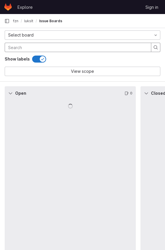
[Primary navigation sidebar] (7, 21)
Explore (25, 7)
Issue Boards (50, 21)
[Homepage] (8, 7)
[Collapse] (10, 93)
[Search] (43, 47)
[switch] (39, 59)
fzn (15, 21)
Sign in (151, 7)
